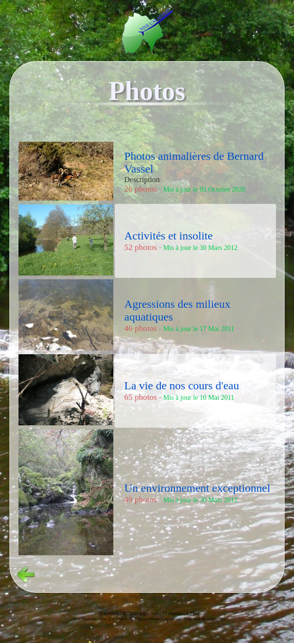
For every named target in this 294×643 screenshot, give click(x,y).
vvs (102, 618)
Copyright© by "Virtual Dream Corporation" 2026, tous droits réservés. (167, 618)
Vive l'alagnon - (86, 618)
